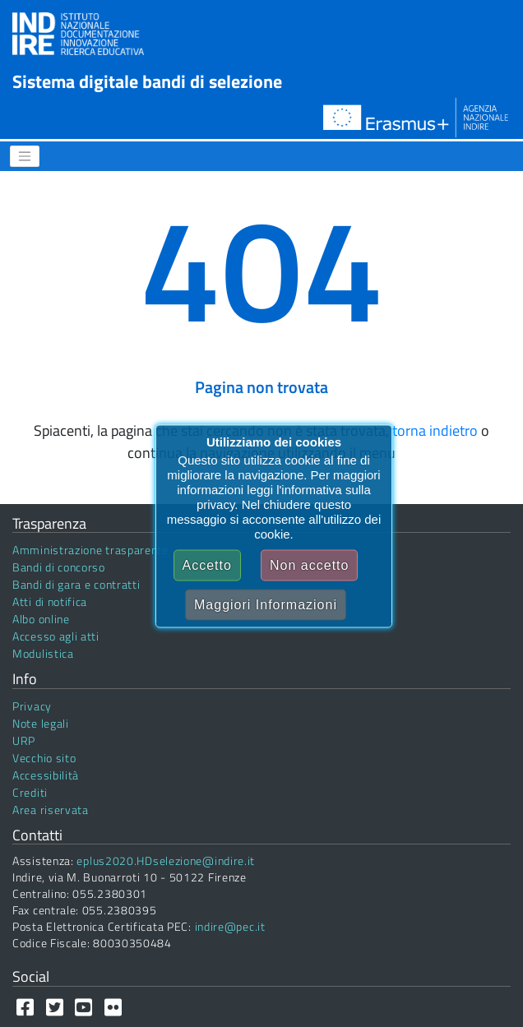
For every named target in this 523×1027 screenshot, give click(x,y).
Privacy (32, 706)
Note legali (40, 723)
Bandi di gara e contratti (76, 584)
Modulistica (43, 653)
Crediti (30, 792)
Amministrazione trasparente (90, 549)
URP (23, 740)
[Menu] (24, 156)
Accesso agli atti (56, 636)
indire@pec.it (230, 926)
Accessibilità (45, 775)
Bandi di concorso (58, 567)
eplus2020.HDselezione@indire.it (165, 860)
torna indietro (435, 430)
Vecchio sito (44, 757)
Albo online (41, 618)
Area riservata (50, 809)
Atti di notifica (49, 601)
